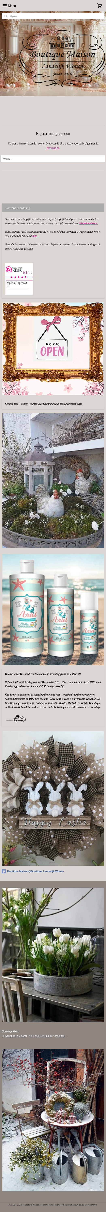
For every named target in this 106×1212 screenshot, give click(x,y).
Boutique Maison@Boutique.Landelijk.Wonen (33, 871)
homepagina (53, 147)
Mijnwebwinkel (91, 1204)
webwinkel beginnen (63, 1204)
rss (52, 1204)
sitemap (46, 1204)
